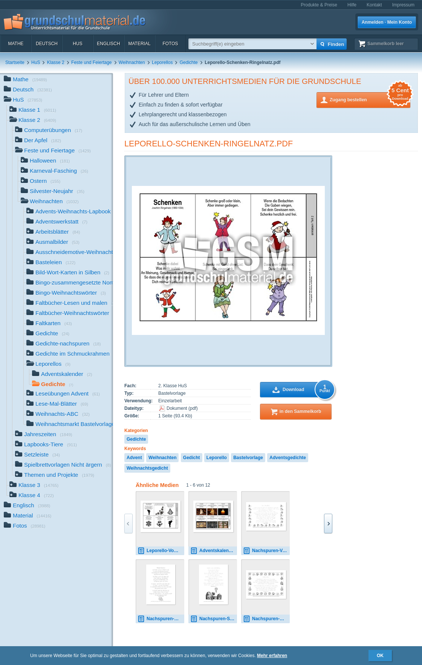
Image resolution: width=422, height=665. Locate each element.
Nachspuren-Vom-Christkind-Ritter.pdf (266, 550)
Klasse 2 (55, 62)
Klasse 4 (31, 496)
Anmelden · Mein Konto (387, 22)
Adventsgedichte (287, 457)
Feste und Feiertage (91, 62)
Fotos (170, 43)
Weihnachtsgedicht (147, 468)
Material (139, 43)
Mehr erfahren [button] (272, 655)
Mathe (15, 43)
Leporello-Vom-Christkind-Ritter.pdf (161, 550)
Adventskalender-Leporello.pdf (213, 550)
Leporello (216, 457)
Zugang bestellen (370, 99)
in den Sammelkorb (300, 411)
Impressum (403, 5)
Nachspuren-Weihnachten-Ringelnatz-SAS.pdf (266, 618)
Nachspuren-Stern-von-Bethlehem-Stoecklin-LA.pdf (213, 618)
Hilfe (351, 5)
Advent (134, 457)
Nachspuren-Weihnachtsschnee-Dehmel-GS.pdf (161, 618)
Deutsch (47, 43)
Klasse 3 (33, 485)
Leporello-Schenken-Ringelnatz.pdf (208, 143)
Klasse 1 (32, 110)
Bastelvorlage (248, 457)
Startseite (14, 62)
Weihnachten (132, 62)
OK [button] (380, 655)
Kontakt (374, 5)
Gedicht (191, 457)
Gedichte (189, 62)
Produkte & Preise (319, 5)
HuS (77, 43)
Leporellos (162, 62)
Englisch (108, 43)
